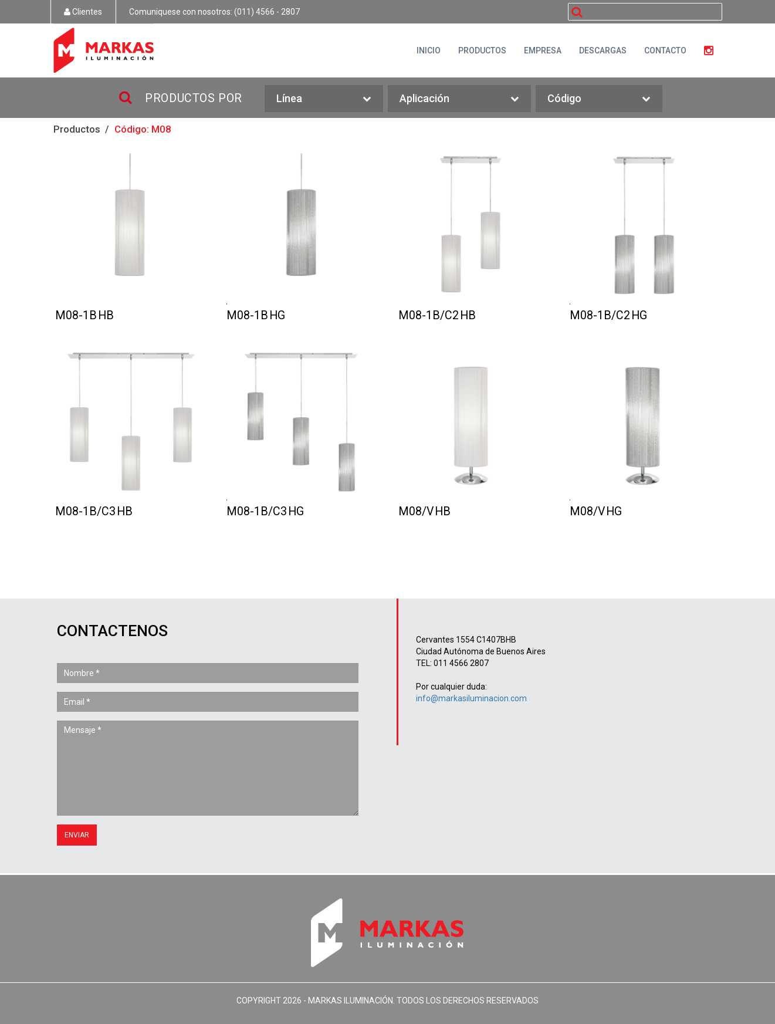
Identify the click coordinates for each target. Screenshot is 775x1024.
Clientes (83, 11)
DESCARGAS (603, 50)
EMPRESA (542, 50)
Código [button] (599, 99)
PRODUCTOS (482, 50)
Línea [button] (323, 99)
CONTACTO (665, 50)
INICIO (429, 50)
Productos (76, 129)
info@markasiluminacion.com (471, 698)
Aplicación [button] (459, 99)
